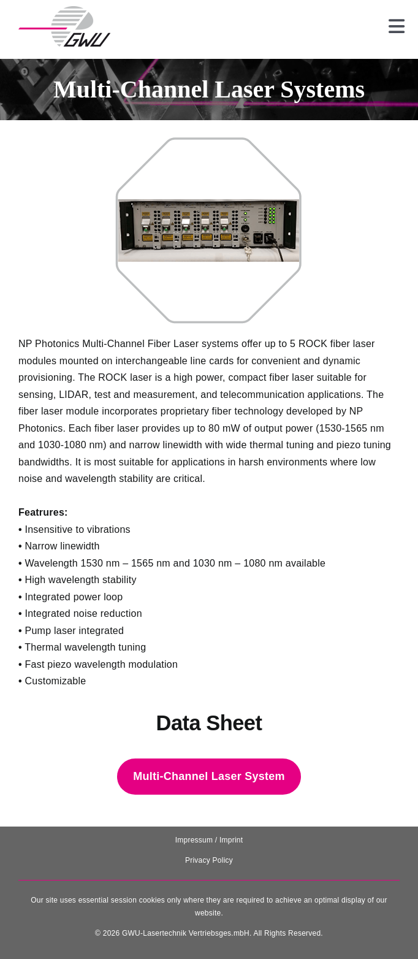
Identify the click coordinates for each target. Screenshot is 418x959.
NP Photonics (49, 343)
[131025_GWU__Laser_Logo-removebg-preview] (64, 11)
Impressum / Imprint (209, 840)
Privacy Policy (209, 860)
